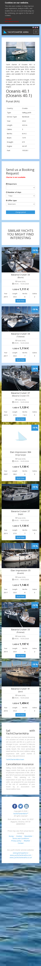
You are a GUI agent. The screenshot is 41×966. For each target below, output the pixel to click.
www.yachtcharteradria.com (20, 855)
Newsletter (28, 836)
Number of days (13, 192)
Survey (11, 836)
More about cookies (12, 21)
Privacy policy (16, 841)
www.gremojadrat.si (20, 853)
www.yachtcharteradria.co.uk (21, 857)
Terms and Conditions (20, 838)
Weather (27, 841)
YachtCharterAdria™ (20, 813)
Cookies (19, 836)
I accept (8, 19)
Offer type (11, 200)
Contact (20, 843)
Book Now (20, 301)
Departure (11, 184)
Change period (20, 212)
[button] (8, 51)
